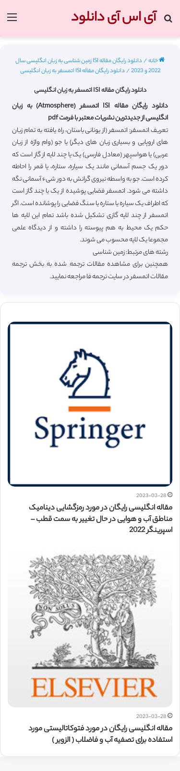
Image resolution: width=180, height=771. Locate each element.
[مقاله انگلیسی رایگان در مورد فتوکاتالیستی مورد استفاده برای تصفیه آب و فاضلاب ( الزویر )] (90, 625)
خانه (156, 61)
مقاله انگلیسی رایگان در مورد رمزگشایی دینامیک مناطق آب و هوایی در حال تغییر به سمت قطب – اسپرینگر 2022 (100, 519)
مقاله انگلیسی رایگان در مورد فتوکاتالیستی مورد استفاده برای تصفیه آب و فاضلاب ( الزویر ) (100, 735)
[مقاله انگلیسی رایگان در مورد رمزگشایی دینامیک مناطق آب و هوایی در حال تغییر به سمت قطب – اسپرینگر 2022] (90, 404)
